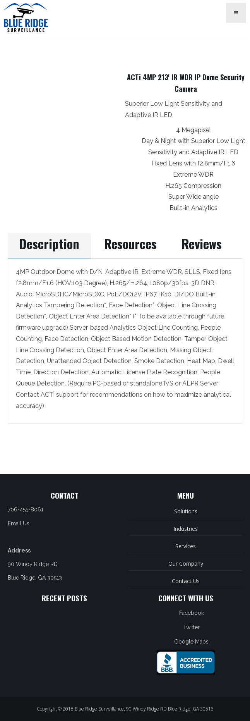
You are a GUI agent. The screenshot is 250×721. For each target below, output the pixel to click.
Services (185, 546)
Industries (185, 528)
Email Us (18, 523)
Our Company (185, 563)
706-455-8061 (25, 509)
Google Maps (191, 641)
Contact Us (186, 581)
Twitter (191, 627)
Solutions (185, 511)
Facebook (191, 613)
